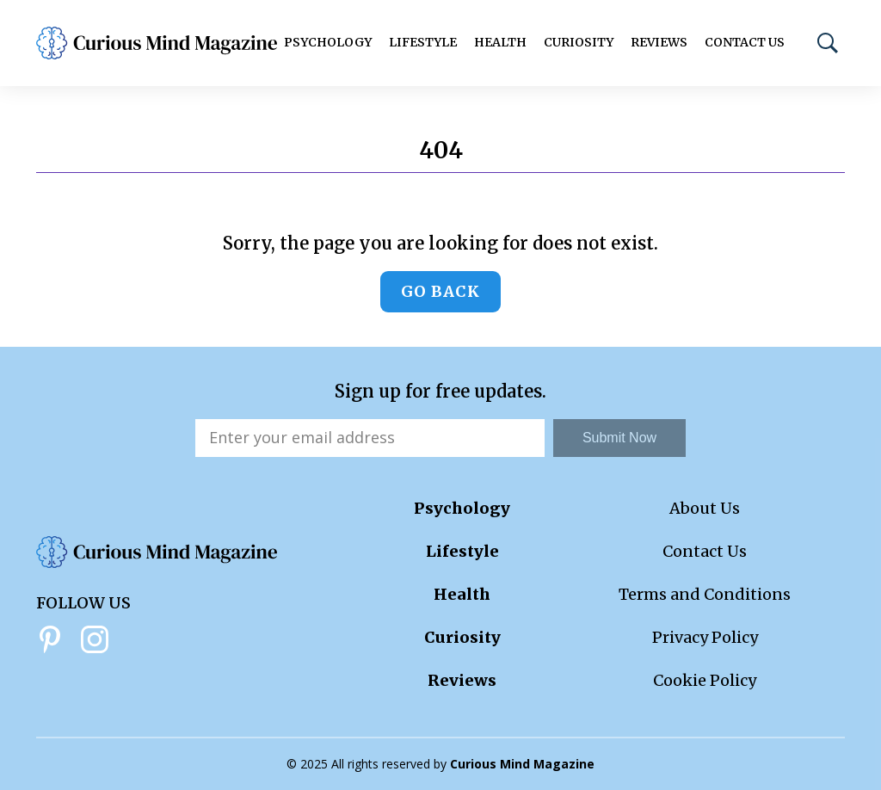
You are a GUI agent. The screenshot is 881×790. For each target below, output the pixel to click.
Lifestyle (423, 42)
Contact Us (745, 42)
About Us (704, 508)
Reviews (659, 42)
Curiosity (578, 42)
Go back (440, 291)
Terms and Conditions (705, 594)
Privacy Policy (705, 637)
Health (500, 42)
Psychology (328, 42)
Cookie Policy (704, 680)
